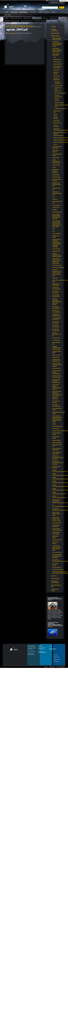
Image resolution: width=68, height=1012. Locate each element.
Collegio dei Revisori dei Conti (26, 20)
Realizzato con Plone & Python (6, 667)
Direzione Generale (27, 18)
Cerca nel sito (41, 5)
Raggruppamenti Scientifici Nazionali (11, 20)
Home (6, 12)
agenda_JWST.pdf (10, 33)
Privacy (51, 646)
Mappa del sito (54, 2)
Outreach (47, 12)
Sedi (15, 25)
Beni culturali (7, 14)
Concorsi (55, 654)
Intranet (53, 12)
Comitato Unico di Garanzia (39, 20)
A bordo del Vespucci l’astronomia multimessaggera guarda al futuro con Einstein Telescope (55, 624)
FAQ (61, 2)
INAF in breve (14, 12)
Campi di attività (23, 12)
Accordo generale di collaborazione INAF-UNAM (54, 598)
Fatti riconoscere (63, 1)
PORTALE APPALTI (56, 659)
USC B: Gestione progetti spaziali (13, 26)
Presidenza (6, 18)
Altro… (60, 640)
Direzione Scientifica (37, 18)
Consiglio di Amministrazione (16, 18)
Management (45, 18)
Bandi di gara (56, 657)
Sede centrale (32, 12)
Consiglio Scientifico (53, 18)
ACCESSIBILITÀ (56, 661)
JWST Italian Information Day (27, 26)
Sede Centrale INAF (21, 25)
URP (40, 12)
